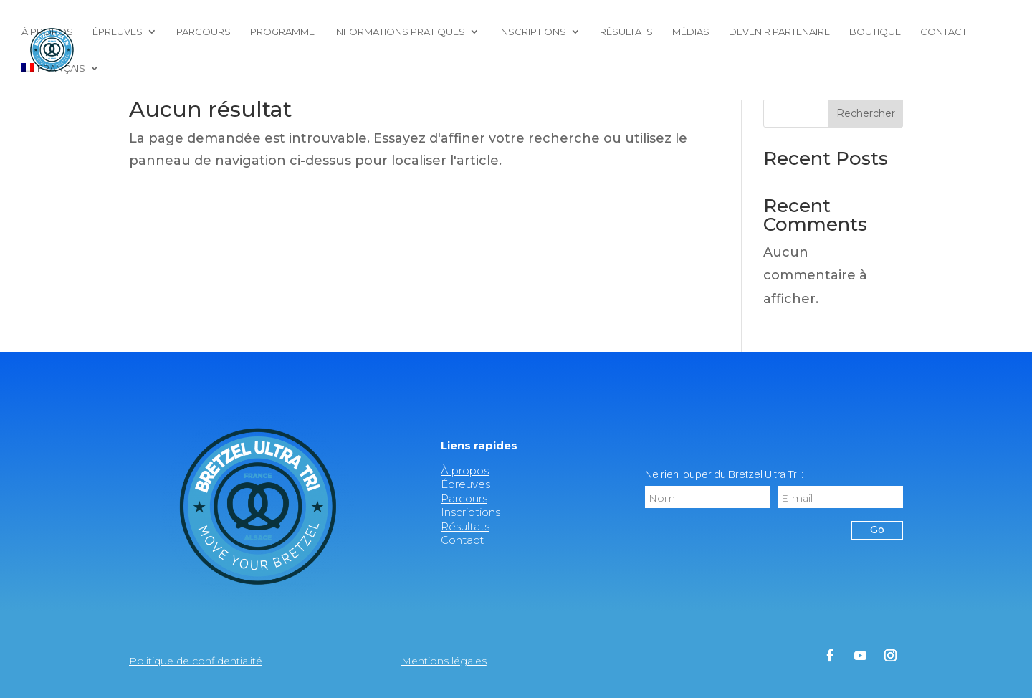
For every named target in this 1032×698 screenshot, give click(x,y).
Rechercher (865, 113)
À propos (47, 32)
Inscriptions (532, 32)
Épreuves (117, 32)
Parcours (203, 32)
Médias (691, 32)
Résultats (626, 32)
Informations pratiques (399, 32)
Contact (943, 32)
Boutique (875, 32)
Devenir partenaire (779, 32)
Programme (282, 32)
